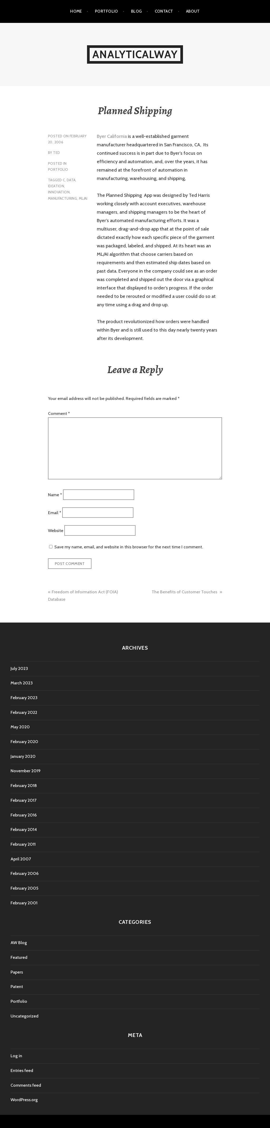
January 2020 (23, 756)
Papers (17, 972)
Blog (136, 11)
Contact (164, 11)
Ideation (56, 186)
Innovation (59, 192)
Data (71, 180)
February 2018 (24, 785)
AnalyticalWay (135, 54)
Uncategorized (24, 1016)
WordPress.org (24, 1099)
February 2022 (24, 712)
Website (55, 530)
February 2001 (24, 902)
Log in (16, 1055)
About (193, 11)
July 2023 (19, 668)
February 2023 (24, 697)
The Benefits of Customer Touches (185, 591)
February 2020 (24, 741)
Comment (59, 413)
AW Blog (19, 942)
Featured (19, 957)
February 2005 (24, 888)
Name (55, 494)
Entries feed (22, 1070)
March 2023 (22, 682)
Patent (17, 986)
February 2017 (23, 800)
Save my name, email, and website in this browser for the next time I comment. (128, 546)
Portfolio (106, 11)
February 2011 (23, 844)
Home (76, 11)
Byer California (112, 136)
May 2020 (20, 726)
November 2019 (26, 770)
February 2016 (24, 815)
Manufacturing (62, 198)
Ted (56, 153)
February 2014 (24, 829)
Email (54, 512)
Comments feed (26, 1085)
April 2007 (21, 858)
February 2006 (24, 873)
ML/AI (83, 198)
